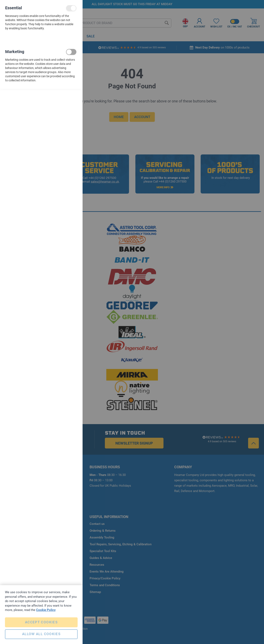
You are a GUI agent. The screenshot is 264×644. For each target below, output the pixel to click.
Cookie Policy (46, 609)
